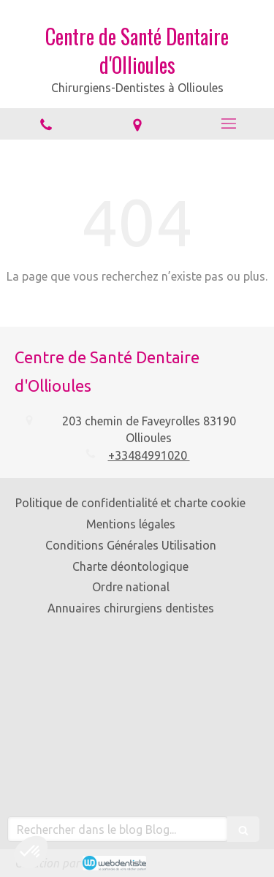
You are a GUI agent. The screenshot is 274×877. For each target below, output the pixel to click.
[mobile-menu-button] (228, 123)
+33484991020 (149, 455)
